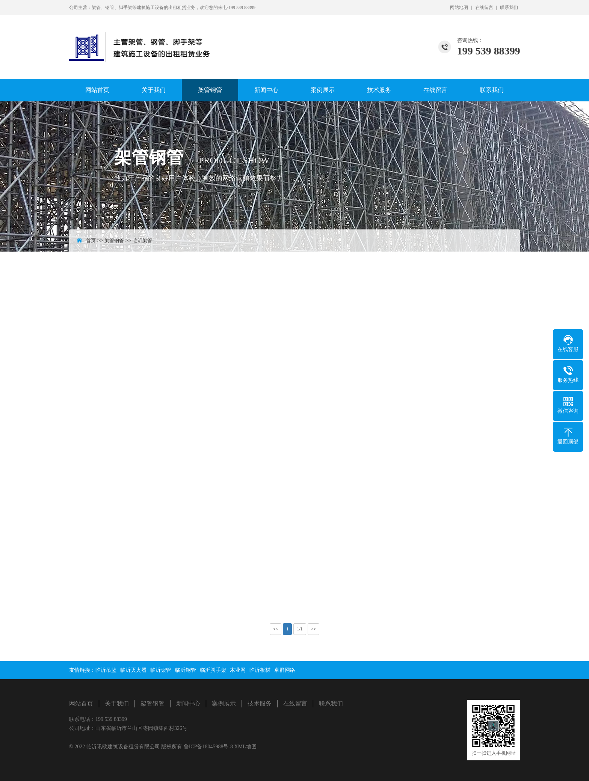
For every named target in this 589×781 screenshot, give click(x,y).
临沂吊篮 (105, 670)
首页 (91, 240)
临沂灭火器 (133, 670)
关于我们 (154, 90)
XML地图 (245, 746)
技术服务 (379, 90)
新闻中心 (266, 90)
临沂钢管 (185, 670)
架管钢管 (210, 90)
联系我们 (509, 7)
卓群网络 (284, 670)
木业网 (238, 670)
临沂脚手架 (213, 670)
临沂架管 (142, 240)
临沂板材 (259, 670)
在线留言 (484, 7)
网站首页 (97, 90)
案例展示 (323, 90)
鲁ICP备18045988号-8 (209, 746)
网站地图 (459, 7)
